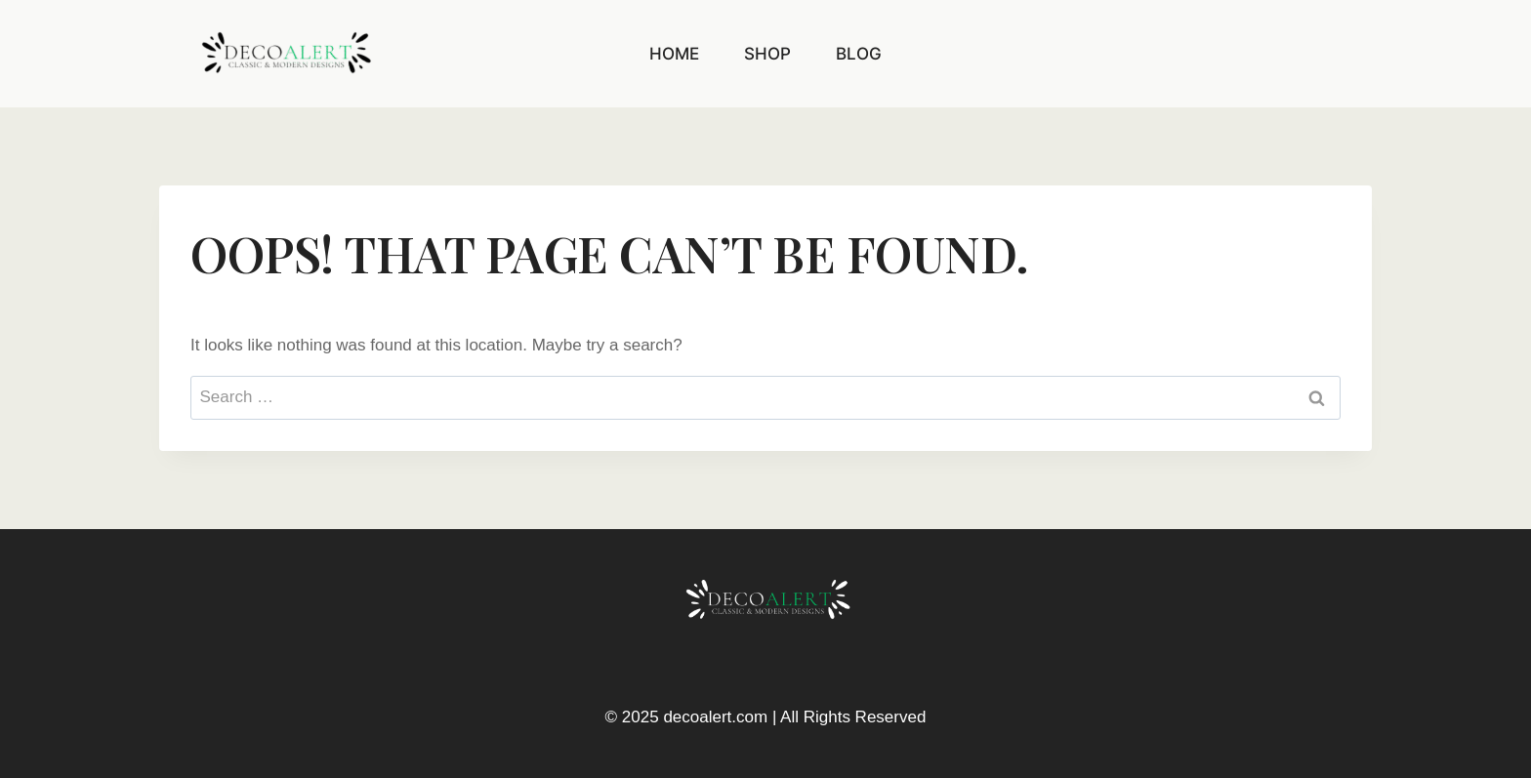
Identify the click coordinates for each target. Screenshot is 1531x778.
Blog (859, 53)
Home (674, 53)
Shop (767, 53)
